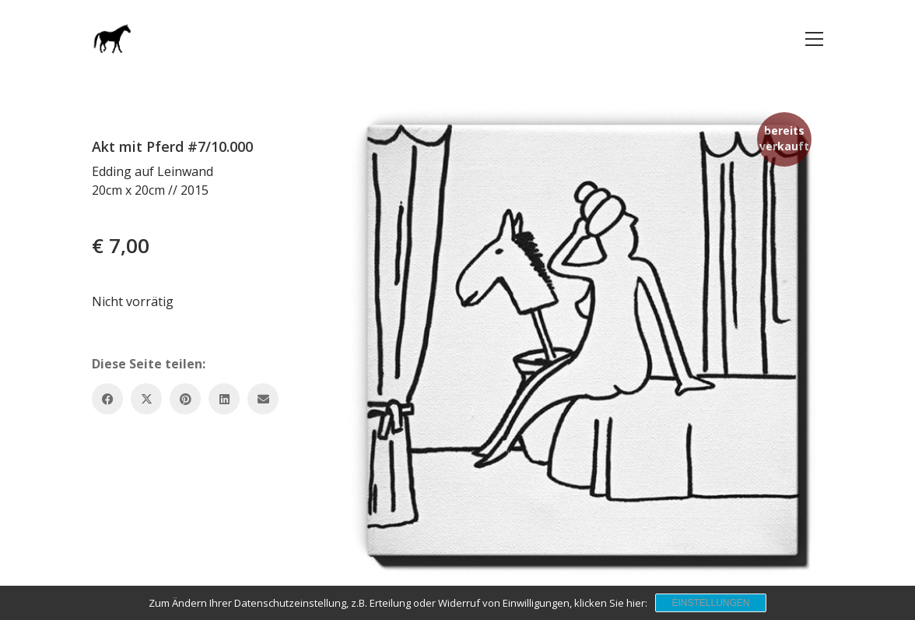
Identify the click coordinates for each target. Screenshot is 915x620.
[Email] (263, 398)
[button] (814, 39)
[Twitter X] (146, 398)
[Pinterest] (185, 398)
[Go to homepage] (111, 38)
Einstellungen (710, 602)
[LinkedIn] (224, 398)
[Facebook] (107, 398)
